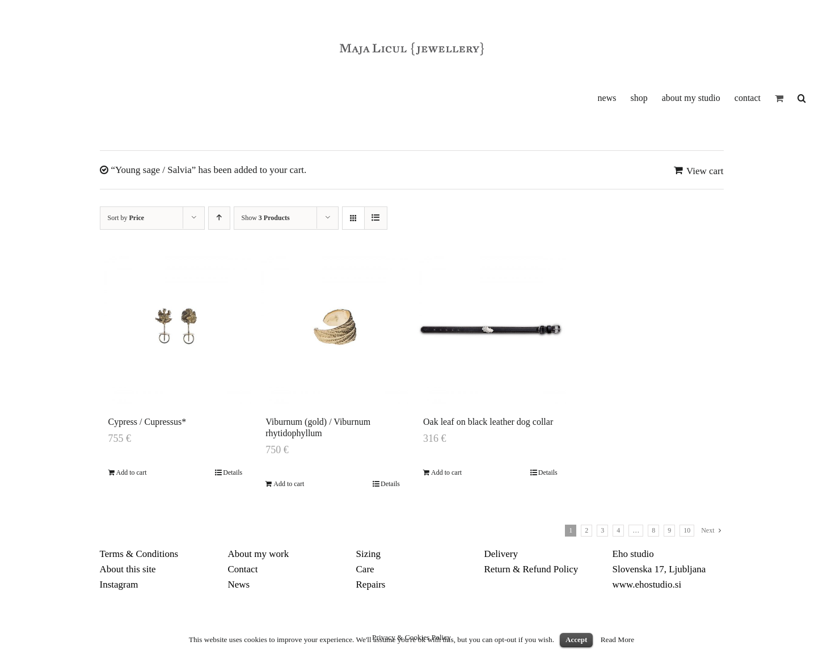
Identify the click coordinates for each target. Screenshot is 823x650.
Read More (618, 639)
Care (365, 569)
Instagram (119, 584)
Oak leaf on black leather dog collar (488, 422)
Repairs (371, 584)
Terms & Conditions (139, 553)
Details (232, 472)
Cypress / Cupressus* (147, 422)
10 (686, 530)
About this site (128, 569)
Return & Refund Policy (531, 569)
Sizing (368, 553)
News (239, 584)
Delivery (501, 553)
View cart (705, 171)
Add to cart (131, 472)
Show (266, 218)
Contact (243, 569)
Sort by (126, 218)
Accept (576, 639)
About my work (258, 553)
